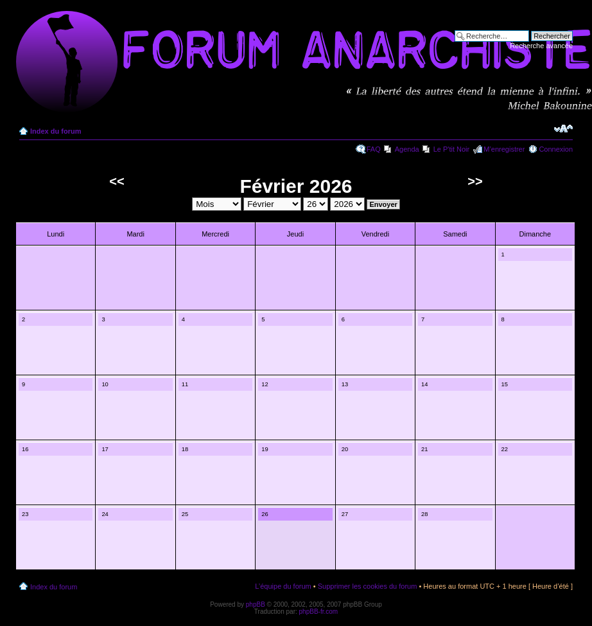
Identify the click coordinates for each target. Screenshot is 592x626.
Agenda (407, 149)
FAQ (374, 149)
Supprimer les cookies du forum (367, 586)
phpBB (255, 604)
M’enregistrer (504, 149)
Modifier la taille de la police (563, 128)
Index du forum (55, 131)
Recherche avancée (541, 45)
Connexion (556, 149)
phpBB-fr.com (318, 611)
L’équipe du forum (283, 586)
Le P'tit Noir (451, 149)
